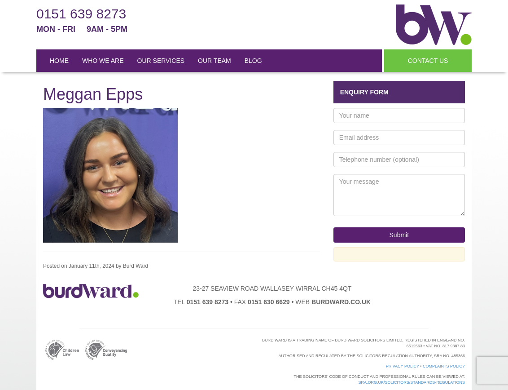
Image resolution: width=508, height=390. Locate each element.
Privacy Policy (402, 366)
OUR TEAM (214, 60)
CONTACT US (428, 60)
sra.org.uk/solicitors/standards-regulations (411, 382)
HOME (59, 60)
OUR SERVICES (161, 60)
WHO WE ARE (103, 60)
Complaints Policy (444, 366)
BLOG (253, 60)
